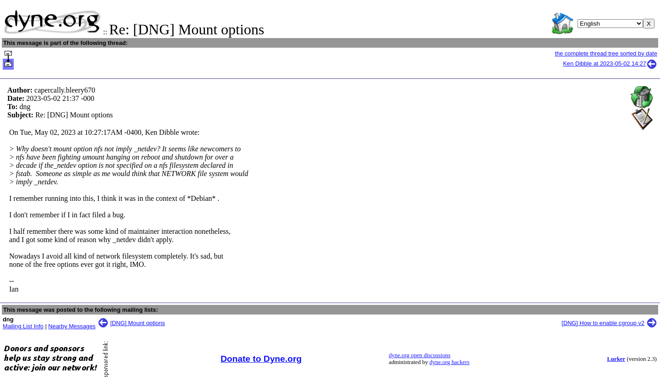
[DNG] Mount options (137, 323)
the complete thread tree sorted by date (606, 53)
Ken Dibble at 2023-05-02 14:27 (610, 63)
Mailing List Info (23, 326)
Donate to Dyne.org (261, 359)
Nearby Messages (71, 326)
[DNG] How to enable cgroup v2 (602, 323)
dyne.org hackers (449, 362)
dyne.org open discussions (419, 355)
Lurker (616, 359)
